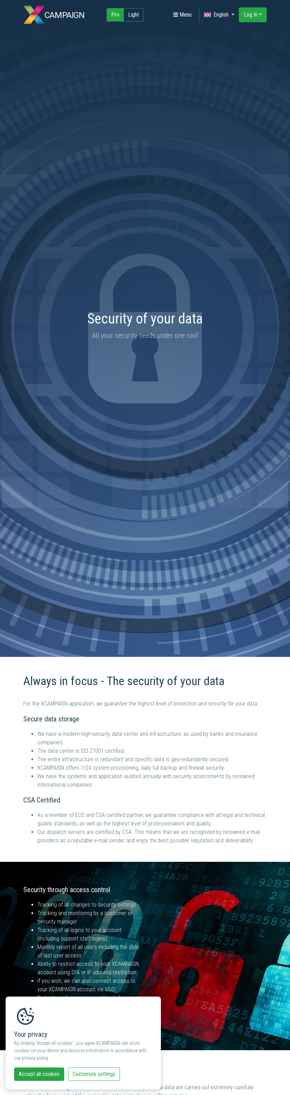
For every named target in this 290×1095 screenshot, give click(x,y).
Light (133, 14)
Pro (115, 14)
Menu (182, 14)
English (217, 14)
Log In (251, 14)
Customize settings (94, 1074)
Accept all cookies (39, 1074)
